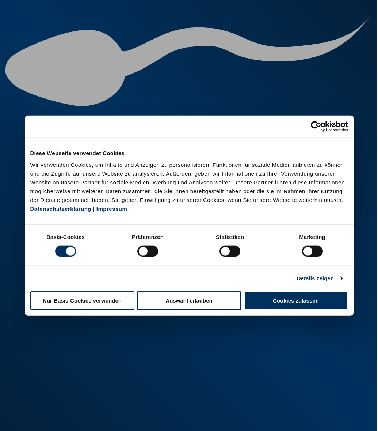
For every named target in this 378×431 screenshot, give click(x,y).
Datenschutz (84, 416)
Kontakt (117, 416)
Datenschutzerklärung (61, 208)
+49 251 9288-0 (52, 382)
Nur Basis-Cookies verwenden (82, 300)
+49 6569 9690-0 (230, 391)
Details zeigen (315, 278)
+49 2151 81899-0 (143, 391)
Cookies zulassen (296, 300)
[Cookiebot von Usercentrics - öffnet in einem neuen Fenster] (316, 126)
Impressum (111, 208)
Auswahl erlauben (188, 300)
